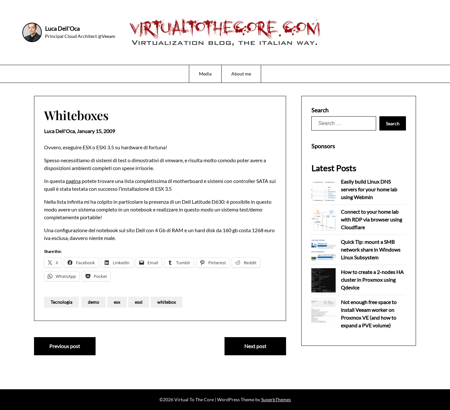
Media (205, 73)
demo (93, 302)
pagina (73, 181)
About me (241, 73)
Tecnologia (61, 302)
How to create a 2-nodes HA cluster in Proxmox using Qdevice (372, 279)
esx (117, 302)
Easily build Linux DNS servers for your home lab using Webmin (369, 189)
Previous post (64, 346)
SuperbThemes (276, 399)
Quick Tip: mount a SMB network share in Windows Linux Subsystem (370, 249)
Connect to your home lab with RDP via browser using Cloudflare (371, 219)
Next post (255, 346)
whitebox (166, 302)
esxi (139, 302)
